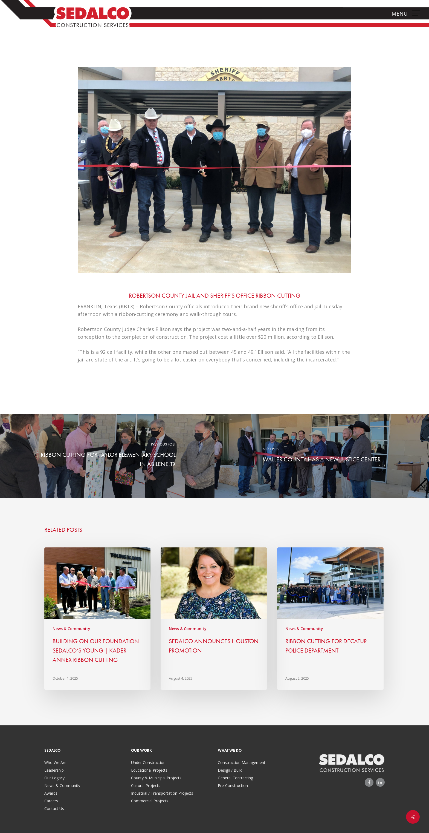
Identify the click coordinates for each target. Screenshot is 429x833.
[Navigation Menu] (416, 13)
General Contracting (235, 777)
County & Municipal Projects (156, 777)
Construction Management (241, 762)
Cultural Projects (145, 785)
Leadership (54, 770)
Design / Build (230, 770)
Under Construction (148, 762)
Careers (51, 800)
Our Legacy (54, 777)
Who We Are (55, 762)
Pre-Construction (233, 785)
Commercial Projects (149, 800)
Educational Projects (149, 770)
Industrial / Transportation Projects (162, 793)
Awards (50, 793)
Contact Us (54, 808)
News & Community (71, 628)
